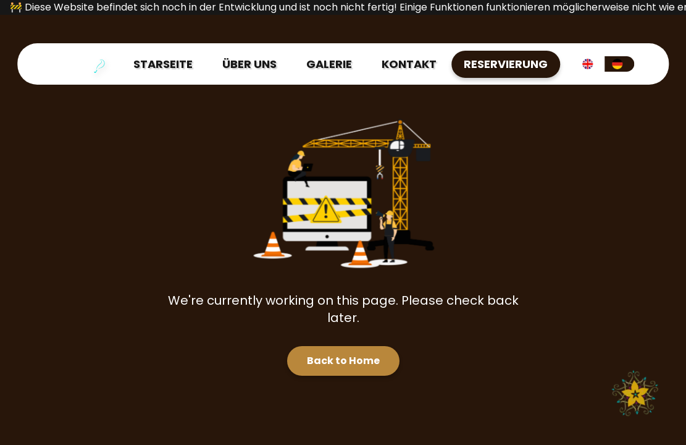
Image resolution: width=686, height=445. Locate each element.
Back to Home (343, 361)
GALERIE (329, 64)
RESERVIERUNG (506, 64)
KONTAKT (409, 64)
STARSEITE (163, 64)
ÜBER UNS (249, 64)
